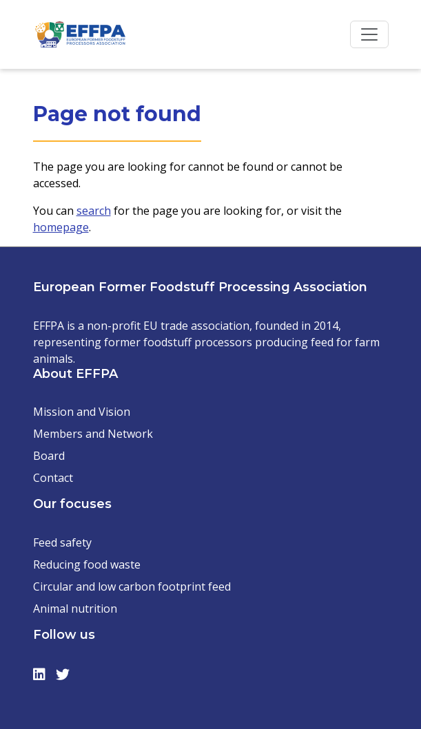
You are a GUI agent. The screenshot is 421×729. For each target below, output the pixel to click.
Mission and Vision (81, 411)
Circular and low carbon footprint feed (132, 586)
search (93, 210)
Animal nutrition (75, 608)
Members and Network (93, 433)
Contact (53, 477)
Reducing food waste (87, 564)
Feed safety (62, 542)
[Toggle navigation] (369, 34)
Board (49, 455)
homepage (61, 227)
